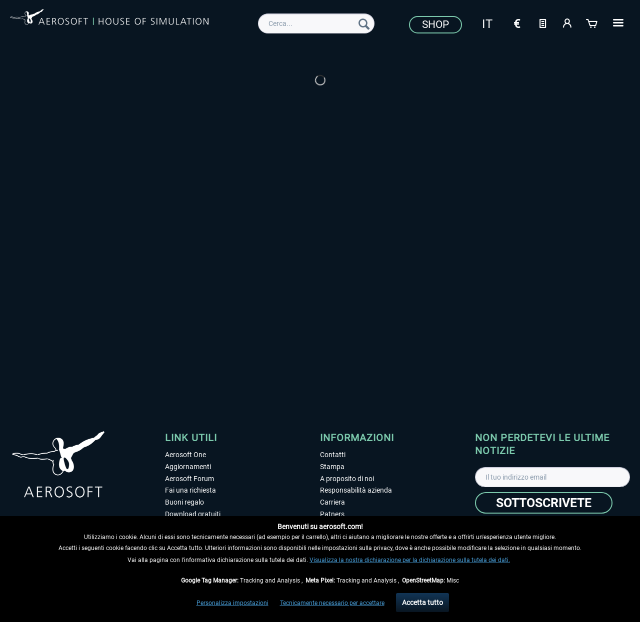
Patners (332, 514)
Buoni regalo (184, 502)
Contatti (333, 455)
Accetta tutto (422, 603)
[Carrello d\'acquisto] (592, 22)
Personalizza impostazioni (232, 603)
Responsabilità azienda (356, 490)
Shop (435, 24)
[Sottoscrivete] (543, 503)
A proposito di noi (347, 479)
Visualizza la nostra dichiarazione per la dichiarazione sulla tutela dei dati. (410, 560)
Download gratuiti (192, 514)
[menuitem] (316, 23)
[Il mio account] (568, 22)
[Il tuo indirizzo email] (552, 477)
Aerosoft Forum (189, 479)
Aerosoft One (185, 455)
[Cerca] (364, 23)
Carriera (332, 502)
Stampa (332, 467)
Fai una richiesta (190, 490)
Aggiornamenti (188, 467)
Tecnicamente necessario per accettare (332, 603)
